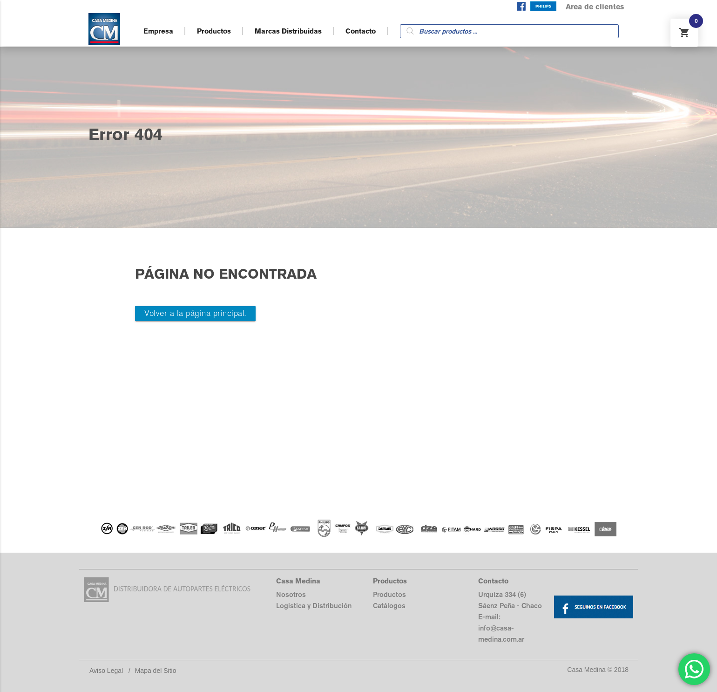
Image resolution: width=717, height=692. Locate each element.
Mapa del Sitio (155, 670)
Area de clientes (595, 6)
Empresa (158, 31)
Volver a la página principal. (195, 313)
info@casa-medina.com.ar (501, 633)
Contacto (360, 31)
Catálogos (389, 606)
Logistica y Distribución (314, 606)
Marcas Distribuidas (288, 31)
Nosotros (291, 594)
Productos (214, 31)
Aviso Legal (106, 670)
